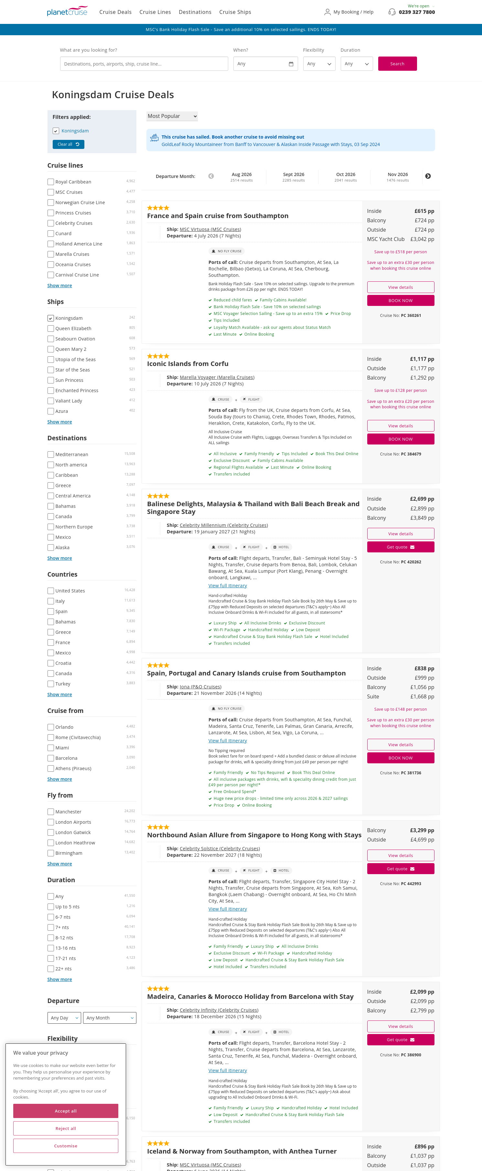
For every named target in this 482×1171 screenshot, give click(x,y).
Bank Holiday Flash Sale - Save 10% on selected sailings (266, 306)
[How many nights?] (357, 64)
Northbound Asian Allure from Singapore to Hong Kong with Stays (254, 834)
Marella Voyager (198, 377)
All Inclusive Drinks (262, 623)
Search (398, 64)
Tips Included (226, 320)
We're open (421, 6)
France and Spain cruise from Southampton (218, 215)
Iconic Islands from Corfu (188, 363)
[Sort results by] (172, 116)
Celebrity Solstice (200, 848)
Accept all (66, 1111)
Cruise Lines (155, 12)
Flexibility (313, 50)
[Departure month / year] (109, 1018)
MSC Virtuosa (195, 229)
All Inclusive (224, 453)
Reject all (66, 1128)
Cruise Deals (116, 12)
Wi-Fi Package (226, 630)
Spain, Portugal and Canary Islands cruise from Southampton (246, 672)
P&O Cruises (206, 687)
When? (240, 50)
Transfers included (231, 474)
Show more (60, 285)
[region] (65, 1104)
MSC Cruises (226, 229)
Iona (185, 687)
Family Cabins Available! (282, 300)
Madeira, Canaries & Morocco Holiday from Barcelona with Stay (250, 996)
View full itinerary (228, 585)
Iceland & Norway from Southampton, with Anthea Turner (242, 1150)
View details (400, 287)
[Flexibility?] (319, 64)
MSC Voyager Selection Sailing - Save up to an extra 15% (267, 313)
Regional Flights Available (237, 467)
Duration (350, 50)
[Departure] (64, 1018)
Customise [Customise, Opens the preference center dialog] (65, 1146)
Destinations (195, 12)
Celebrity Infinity (199, 1010)
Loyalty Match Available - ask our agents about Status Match (271, 327)
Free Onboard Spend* (234, 791)
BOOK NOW (401, 300)
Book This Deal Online (336, 453)
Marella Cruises (236, 377)
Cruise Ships (235, 12)
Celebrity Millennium (203, 525)
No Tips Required (267, 772)
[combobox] (144, 64)
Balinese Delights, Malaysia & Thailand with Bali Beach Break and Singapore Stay (253, 507)
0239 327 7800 (417, 12)
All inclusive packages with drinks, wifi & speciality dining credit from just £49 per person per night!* (282, 782)
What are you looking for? (88, 50)
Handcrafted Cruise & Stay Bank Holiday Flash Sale (262, 636)
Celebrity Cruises (248, 525)
